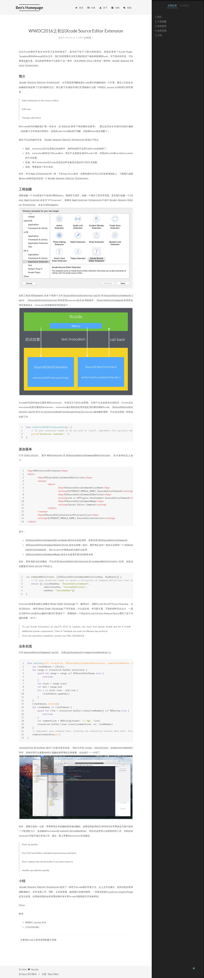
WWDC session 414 (108, 87)
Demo (22, 905)
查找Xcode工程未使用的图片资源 (38, 939)
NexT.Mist (53, 974)
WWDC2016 (85, 60)
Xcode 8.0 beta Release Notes (103, 613)
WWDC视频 (50, 752)
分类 (91, 7)
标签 (127, 7)
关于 (103, 7)
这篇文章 (28, 60)
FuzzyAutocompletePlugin (119, 891)
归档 (115, 7)
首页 (79, 7)
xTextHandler (32, 926)
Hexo (24, 974)
